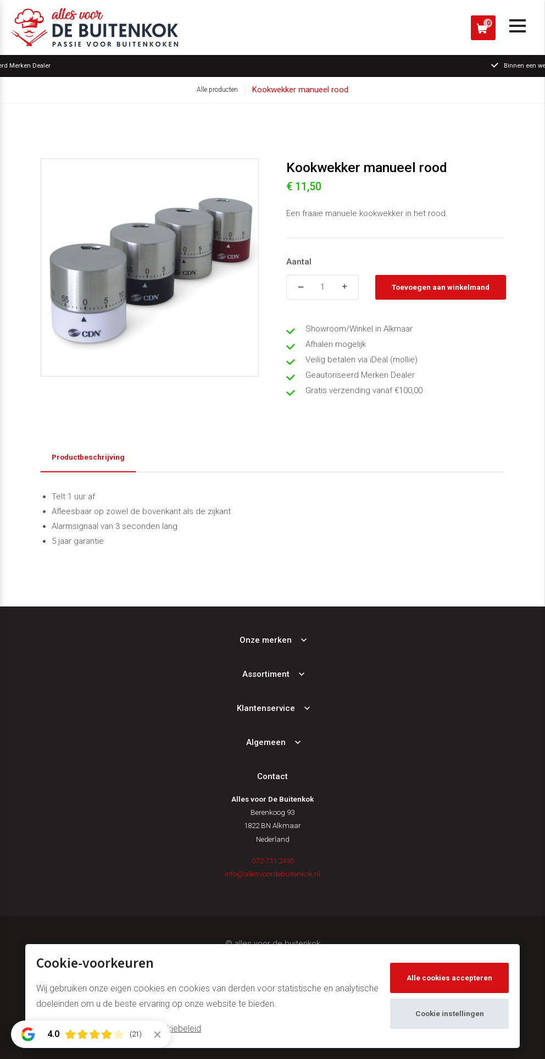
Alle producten (217, 89)
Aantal (299, 262)
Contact (272, 776)
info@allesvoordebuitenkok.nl (272, 873)
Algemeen (266, 742)
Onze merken (266, 640)
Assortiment (266, 674)
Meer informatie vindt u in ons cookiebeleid (118, 1028)
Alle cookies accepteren (449, 977)
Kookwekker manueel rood (300, 90)
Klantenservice (266, 708)
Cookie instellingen (449, 1013)
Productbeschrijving (88, 457)
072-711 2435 (273, 860)
